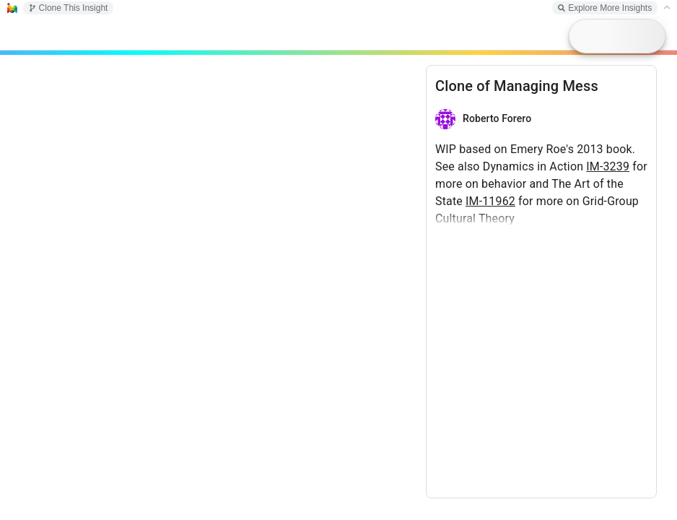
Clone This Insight (68, 8)
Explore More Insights (605, 8)
